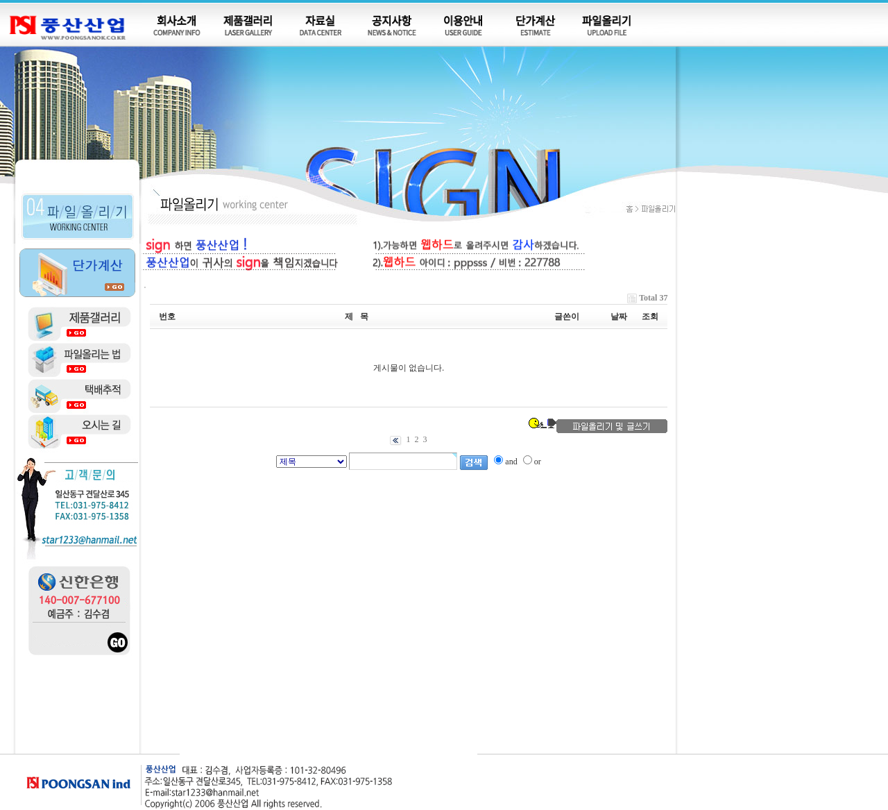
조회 (650, 316)
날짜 (618, 316)
